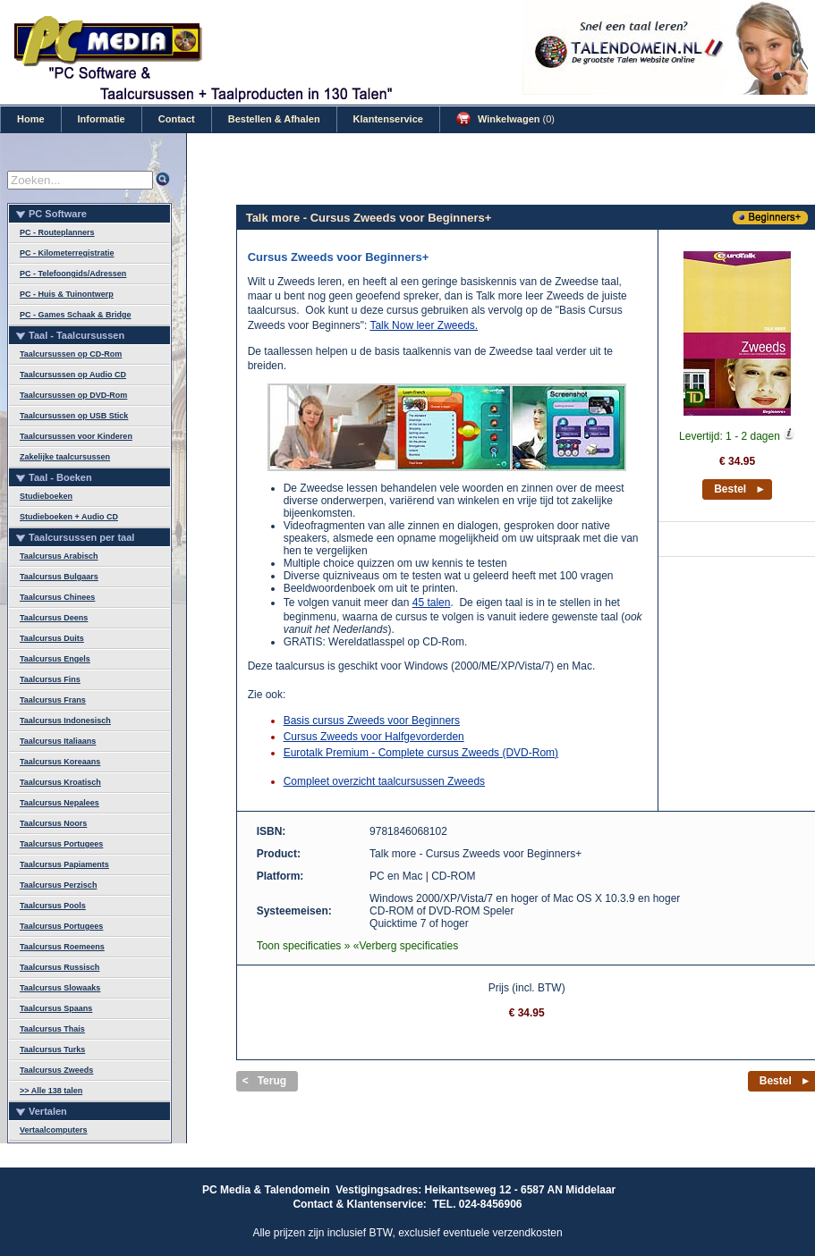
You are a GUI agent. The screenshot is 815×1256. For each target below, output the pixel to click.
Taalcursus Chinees (57, 597)
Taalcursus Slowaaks (60, 987)
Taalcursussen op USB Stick (74, 415)
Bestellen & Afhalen (274, 119)
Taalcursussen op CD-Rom (71, 354)
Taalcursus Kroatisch (60, 782)
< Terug (264, 1081)
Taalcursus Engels (55, 658)
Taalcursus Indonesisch (65, 720)
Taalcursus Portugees (61, 843)
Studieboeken (46, 496)
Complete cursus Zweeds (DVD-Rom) (468, 752)
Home (31, 119)
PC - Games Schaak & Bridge (76, 314)
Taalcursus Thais (52, 1028)
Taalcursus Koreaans (60, 761)
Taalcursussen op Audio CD (73, 374)
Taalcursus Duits (52, 638)
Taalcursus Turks (52, 1049)
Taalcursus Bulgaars (59, 576)
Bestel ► (740, 489)
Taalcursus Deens (54, 617)
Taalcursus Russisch (59, 967)
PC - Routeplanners (57, 232)
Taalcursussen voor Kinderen (76, 436)
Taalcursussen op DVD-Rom (73, 395)
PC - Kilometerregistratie (67, 253)
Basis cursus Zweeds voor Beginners (372, 720)
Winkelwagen (505, 119)
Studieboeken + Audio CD (69, 516)
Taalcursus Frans (53, 699)
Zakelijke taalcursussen (65, 456)
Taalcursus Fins (50, 679)
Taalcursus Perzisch (58, 885)
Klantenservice (388, 119)
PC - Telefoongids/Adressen (73, 273)
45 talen (431, 602)
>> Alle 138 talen (51, 1090)
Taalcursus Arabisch (59, 556)
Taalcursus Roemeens (62, 946)
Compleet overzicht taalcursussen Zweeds (384, 781)
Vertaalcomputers (54, 1129)
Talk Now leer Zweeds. (423, 325)
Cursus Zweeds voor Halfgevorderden (374, 736)
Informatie (101, 119)
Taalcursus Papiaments (64, 864)
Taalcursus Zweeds (56, 1070)
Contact (176, 119)
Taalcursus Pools (53, 905)
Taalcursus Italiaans (58, 741)
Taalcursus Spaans (56, 1008)
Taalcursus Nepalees (59, 802)
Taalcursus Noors (53, 823)
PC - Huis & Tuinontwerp (67, 294)
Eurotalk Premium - (331, 752)
